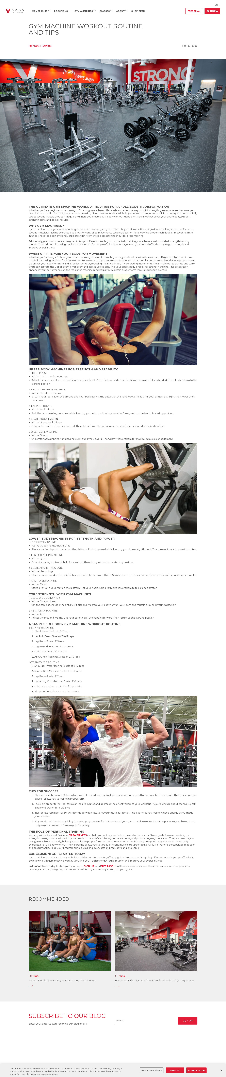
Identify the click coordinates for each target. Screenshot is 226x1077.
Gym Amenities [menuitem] (83, 11)
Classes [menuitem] (104, 11)
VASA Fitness (78, 835)
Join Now (212, 11)
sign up (89, 866)
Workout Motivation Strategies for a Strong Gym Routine (62, 980)
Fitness (34, 45)
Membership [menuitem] (40, 11)
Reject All (175, 1070)
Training (46, 45)
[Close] (221, 1070)
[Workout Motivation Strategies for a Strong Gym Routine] (70, 986)
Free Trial (194, 11)
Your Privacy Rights (151, 1070)
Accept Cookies (196, 1070)
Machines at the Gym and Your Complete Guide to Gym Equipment (155, 980)
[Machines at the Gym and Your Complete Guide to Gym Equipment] (156, 986)
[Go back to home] (15, 11)
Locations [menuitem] (61, 11)
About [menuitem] (120, 11)
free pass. (107, 866)
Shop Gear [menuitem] (138, 11)
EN (216, 5)
